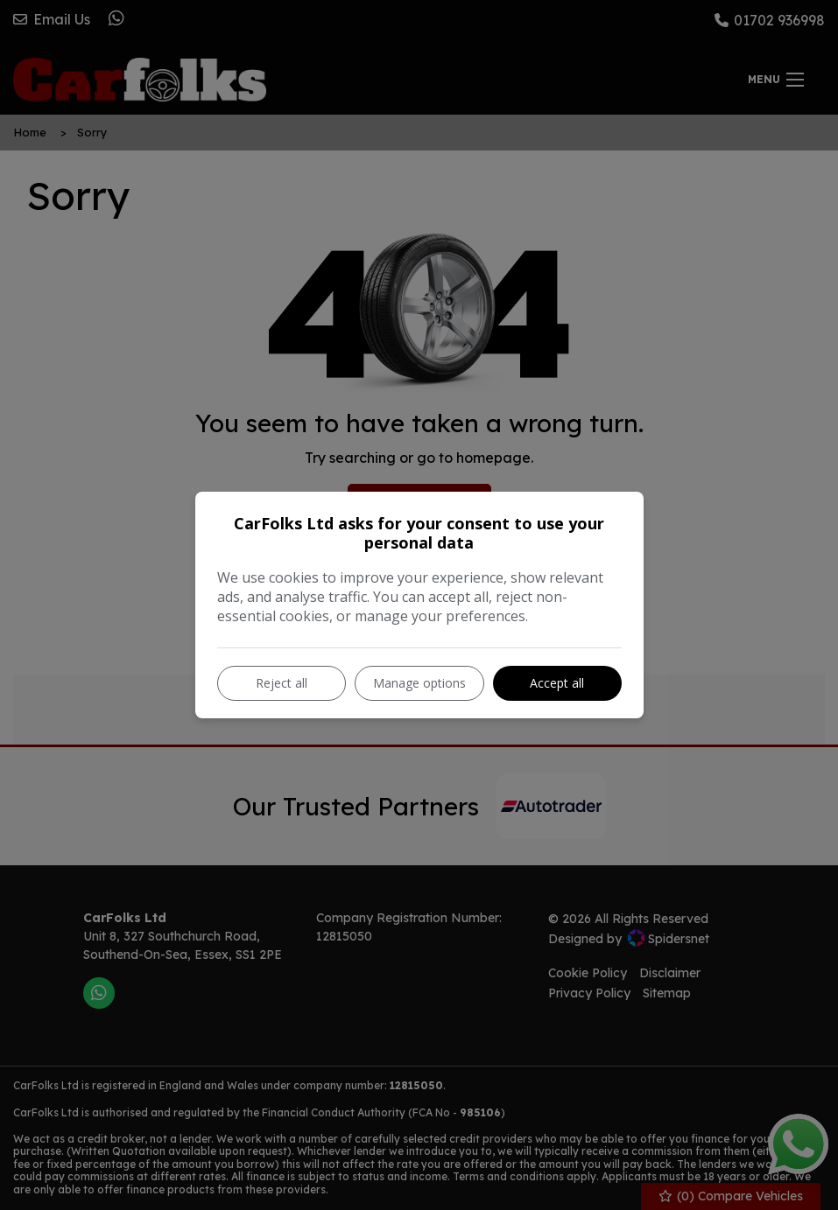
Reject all (281, 683)
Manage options (419, 683)
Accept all (557, 683)
